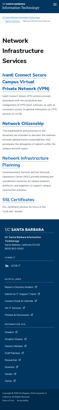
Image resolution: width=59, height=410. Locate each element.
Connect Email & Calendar (19, 301)
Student (9, 332)
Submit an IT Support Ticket (20, 294)
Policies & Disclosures (17, 315)
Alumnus (9, 367)
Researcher (11, 360)
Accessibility (22, 400)
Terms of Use (8, 400)
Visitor (8, 381)
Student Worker (14, 339)
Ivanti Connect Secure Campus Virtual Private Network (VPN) (26, 82)
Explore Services (12, 21)
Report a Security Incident (19, 287)
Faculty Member (14, 346)
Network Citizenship (23, 124)
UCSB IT (13, 265)
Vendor (9, 374)
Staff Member (12, 353)
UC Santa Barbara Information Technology (21, 17)
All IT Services (13, 308)
